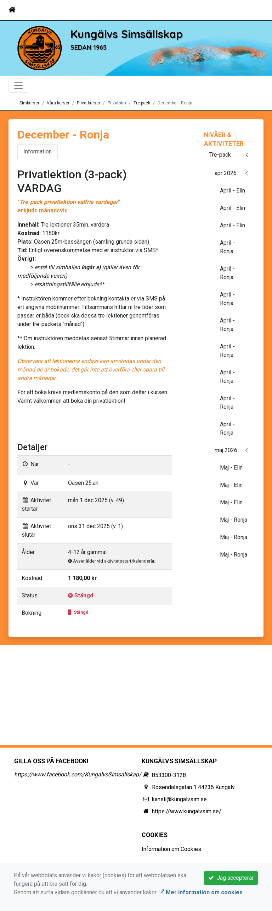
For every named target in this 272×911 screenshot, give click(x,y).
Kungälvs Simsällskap (126, 34)
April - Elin (232, 190)
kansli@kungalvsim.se (179, 799)
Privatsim (117, 103)
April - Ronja (227, 247)
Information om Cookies (171, 849)
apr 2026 (226, 173)
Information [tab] (37, 151)
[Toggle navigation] (254, 10)
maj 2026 (226, 450)
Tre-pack (220, 154)
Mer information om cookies (201, 892)
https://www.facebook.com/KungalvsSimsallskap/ (77, 774)
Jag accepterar (231, 877)
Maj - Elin (231, 467)
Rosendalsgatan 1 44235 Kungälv (193, 787)
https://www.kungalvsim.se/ (186, 811)
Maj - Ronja (233, 519)
